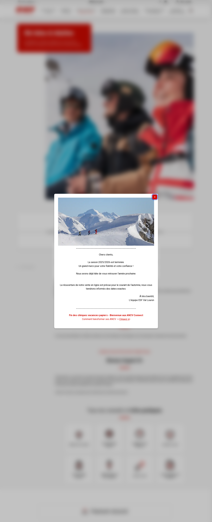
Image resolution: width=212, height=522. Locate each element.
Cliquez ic (124, 319)
